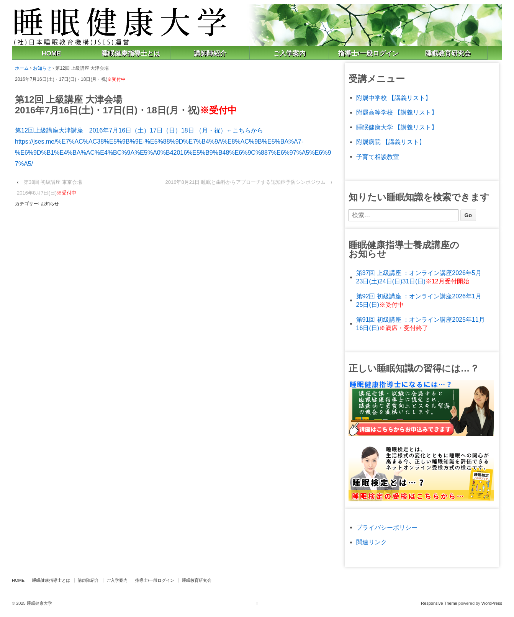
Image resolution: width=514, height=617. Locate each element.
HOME (51, 53)
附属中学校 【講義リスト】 (393, 98)
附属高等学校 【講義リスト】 (396, 112)
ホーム (22, 68)
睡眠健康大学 (39, 603)
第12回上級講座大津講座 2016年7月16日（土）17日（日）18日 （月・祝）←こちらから (139, 130)
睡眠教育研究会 (448, 53)
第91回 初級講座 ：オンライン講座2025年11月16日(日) (420, 323)
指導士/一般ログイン (368, 53)
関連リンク (371, 542)
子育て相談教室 (377, 157)
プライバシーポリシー (386, 527)
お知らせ (42, 68)
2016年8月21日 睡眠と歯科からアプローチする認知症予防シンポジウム (245, 182)
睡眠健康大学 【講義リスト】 (396, 127)
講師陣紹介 (210, 53)
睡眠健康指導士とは (130, 53)
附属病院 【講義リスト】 (390, 142)
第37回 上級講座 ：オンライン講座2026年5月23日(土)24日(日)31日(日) (418, 277)
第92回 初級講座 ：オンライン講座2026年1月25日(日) (418, 300)
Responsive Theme (439, 603)
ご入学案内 (289, 53)
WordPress (491, 603)
